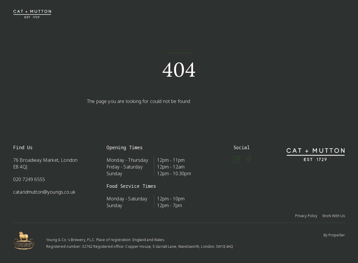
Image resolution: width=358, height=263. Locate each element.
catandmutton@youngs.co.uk (44, 192)
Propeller (336, 235)
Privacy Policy (306, 215)
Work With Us (333, 215)
